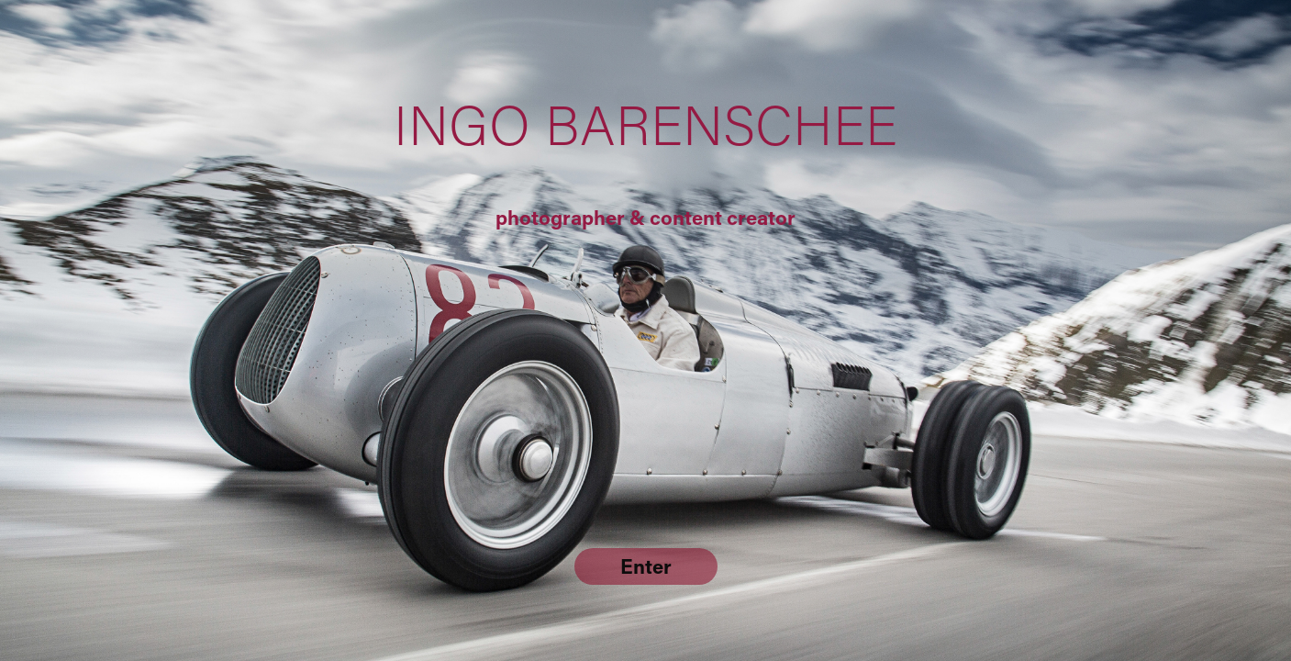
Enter (646, 566)
